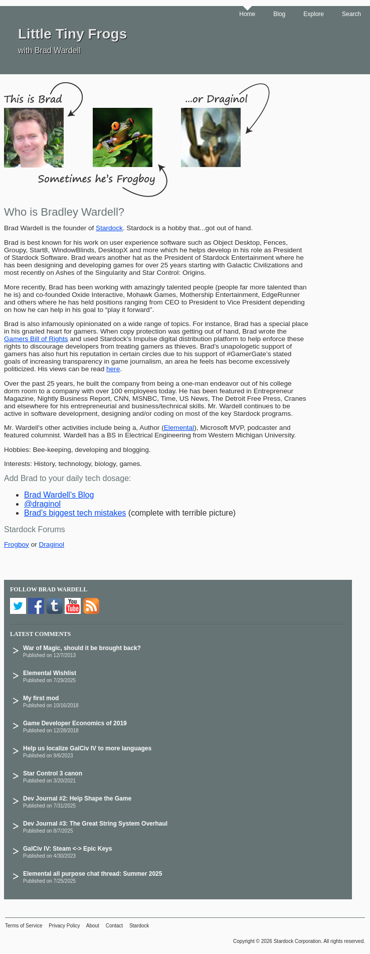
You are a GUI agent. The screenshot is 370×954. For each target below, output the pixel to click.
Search (351, 14)
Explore (313, 14)
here (113, 369)
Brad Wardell (63, 589)
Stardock (109, 228)
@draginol (42, 504)
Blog (279, 14)
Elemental (179, 427)
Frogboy (16, 544)
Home (247, 14)
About (92, 925)
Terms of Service (23, 925)
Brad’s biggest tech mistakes (75, 513)
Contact (114, 925)
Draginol (52, 544)
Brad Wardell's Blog (59, 495)
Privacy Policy (64, 925)
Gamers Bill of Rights (36, 339)
